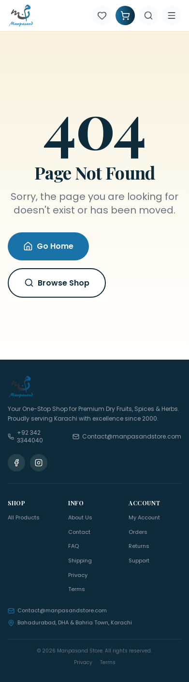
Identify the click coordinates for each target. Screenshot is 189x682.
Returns (139, 546)
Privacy (77, 575)
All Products (24, 517)
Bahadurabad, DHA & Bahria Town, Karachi (70, 622)
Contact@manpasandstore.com (57, 610)
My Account (144, 517)
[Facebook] (16, 462)
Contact (79, 532)
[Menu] (171, 15)
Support (139, 560)
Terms (76, 589)
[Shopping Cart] (125, 15)
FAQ (73, 546)
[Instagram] (38, 462)
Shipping (80, 560)
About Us (80, 517)
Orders (138, 532)
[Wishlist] (102, 15)
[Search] (148, 15)
